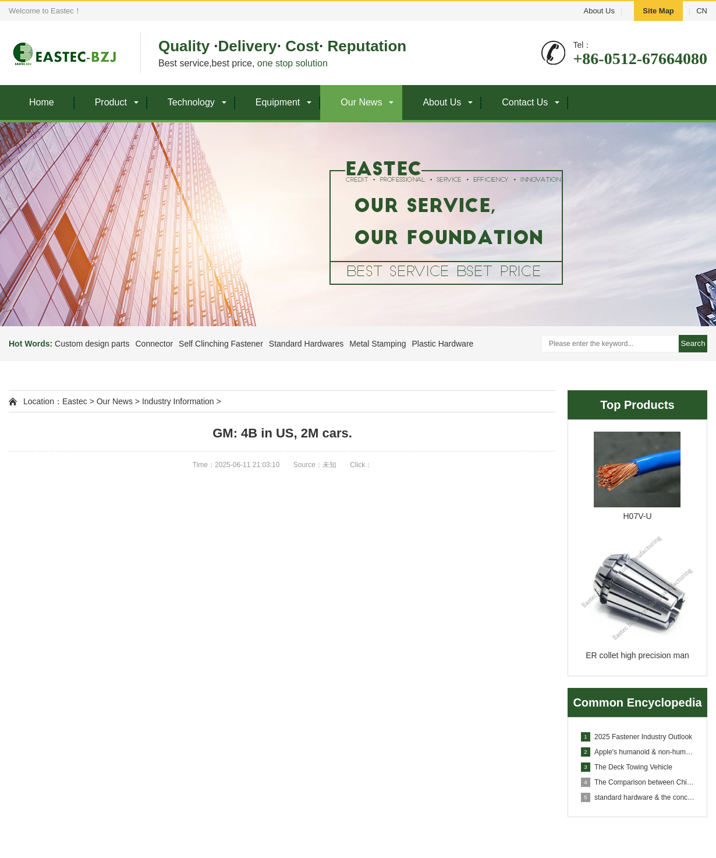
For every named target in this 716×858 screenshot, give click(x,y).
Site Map (658, 10)
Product (111, 102)
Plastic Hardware (443, 343)
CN (701, 10)
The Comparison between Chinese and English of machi (638, 782)
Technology (191, 102)
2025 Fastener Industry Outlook (636, 737)
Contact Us (525, 102)
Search (692, 343)
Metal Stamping (377, 343)
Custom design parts (92, 343)
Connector (154, 343)
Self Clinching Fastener (221, 343)
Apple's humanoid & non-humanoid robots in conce (638, 752)
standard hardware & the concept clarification (638, 797)
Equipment (278, 102)
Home (41, 102)
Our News (361, 102)
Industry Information (178, 401)
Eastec (74, 401)
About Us (598, 10)
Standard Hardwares (306, 343)
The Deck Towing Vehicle (626, 767)
